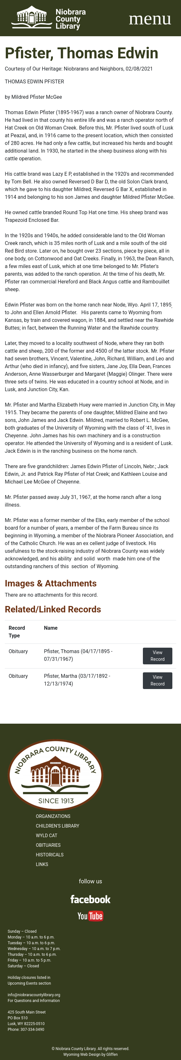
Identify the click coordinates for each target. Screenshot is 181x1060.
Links (42, 864)
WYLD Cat (46, 835)
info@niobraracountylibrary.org (34, 995)
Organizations (53, 816)
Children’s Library (57, 826)
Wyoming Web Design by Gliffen (90, 1054)
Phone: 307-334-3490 (26, 1029)
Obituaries (48, 845)
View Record (158, 656)
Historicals (49, 854)
